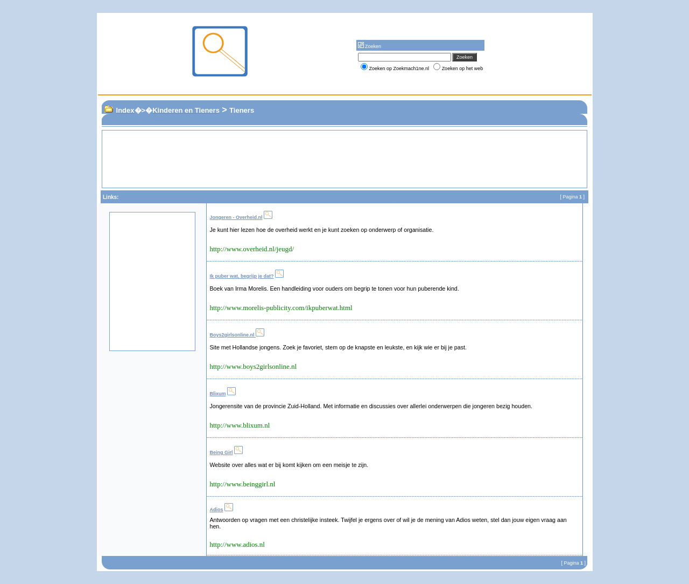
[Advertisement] (330, 159)
